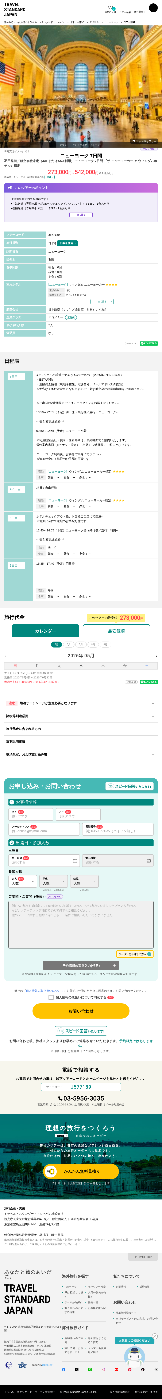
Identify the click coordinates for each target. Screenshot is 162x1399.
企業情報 (121, 1286)
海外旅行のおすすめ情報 (74, 1310)
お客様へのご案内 (74, 1340)
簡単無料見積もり (126, 1312)
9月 (106, 644)
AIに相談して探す (74, 1294)
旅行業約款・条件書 (146, 1392)
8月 (93, 644)
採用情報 (144, 1286)
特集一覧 (93, 1302)
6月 (69, 644)
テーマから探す (73, 1302)
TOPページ (71, 1286)
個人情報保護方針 (120, 1392)
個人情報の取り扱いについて (44, 990)
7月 (81, 644)
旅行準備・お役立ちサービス (74, 1350)
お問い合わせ (81, 1011)
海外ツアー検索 (97, 1286)
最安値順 (116, 631)
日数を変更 (66, 243)
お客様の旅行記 (97, 1308)
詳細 (49, 177)
